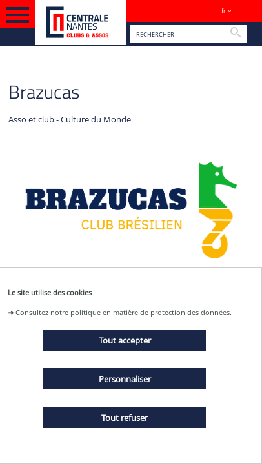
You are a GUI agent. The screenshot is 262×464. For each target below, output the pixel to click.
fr (223, 10)
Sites (246, 10)
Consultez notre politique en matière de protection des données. (123, 312)
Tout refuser (124, 417)
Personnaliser (125, 379)
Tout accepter (125, 340)
